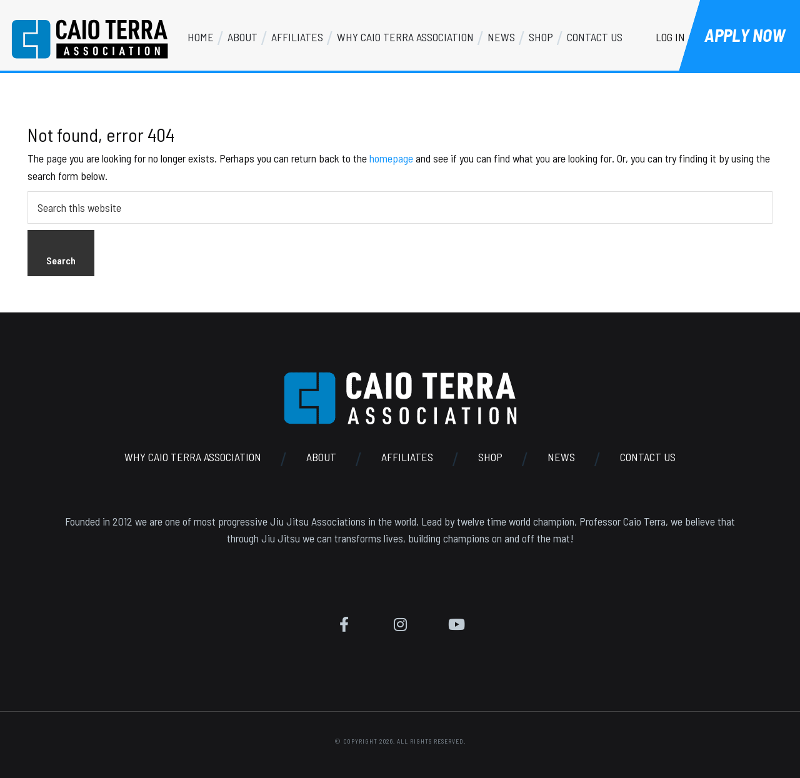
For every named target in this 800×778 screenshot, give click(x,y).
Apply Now (744, 35)
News (561, 457)
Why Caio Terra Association (192, 457)
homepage (391, 158)
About (321, 457)
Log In (670, 37)
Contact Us (648, 457)
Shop (490, 457)
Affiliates (407, 457)
